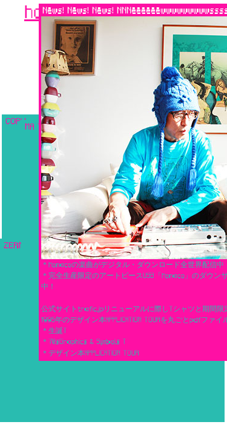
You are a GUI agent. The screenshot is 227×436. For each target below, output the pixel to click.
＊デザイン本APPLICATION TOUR (90, 352)
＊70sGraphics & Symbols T (84, 341)
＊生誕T (54, 330)
